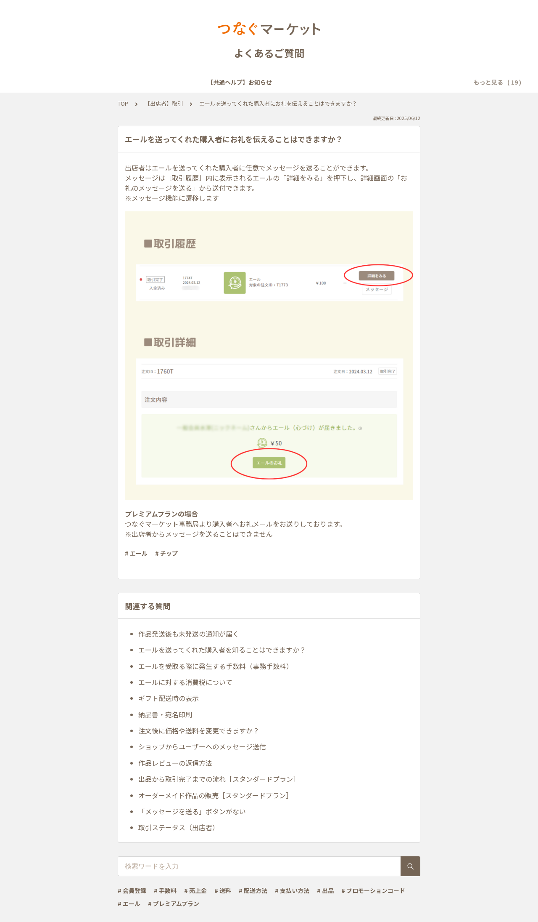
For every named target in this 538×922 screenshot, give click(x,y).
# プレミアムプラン (173, 903)
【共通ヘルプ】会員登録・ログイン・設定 (169, 82)
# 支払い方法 (292, 890)
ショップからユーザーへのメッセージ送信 (202, 746)
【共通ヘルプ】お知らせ (69, 82)
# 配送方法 (253, 890)
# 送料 (222, 890)
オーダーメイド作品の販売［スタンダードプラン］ (215, 795)
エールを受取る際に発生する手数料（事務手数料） (215, 666)
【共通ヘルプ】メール (266, 82)
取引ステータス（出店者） (178, 827)
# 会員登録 (132, 890)
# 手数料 (165, 890)
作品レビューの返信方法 (175, 763)
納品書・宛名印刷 (165, 714)
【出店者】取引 (164, 103)
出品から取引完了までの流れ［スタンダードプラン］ (219, 779)
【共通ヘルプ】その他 (413, 82)
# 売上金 (195, 890)
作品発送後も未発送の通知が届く (188, 634)
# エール (136, 553)
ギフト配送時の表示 (168, 698)
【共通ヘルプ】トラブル (339, 82)
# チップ (166, 553)
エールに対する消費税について (185, 682)
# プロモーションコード (373, 890)
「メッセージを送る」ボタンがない (192, 811)
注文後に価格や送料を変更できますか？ (198, 730)
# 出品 (325, 890)
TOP (123, 103)
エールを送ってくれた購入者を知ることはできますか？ (222, 650)
